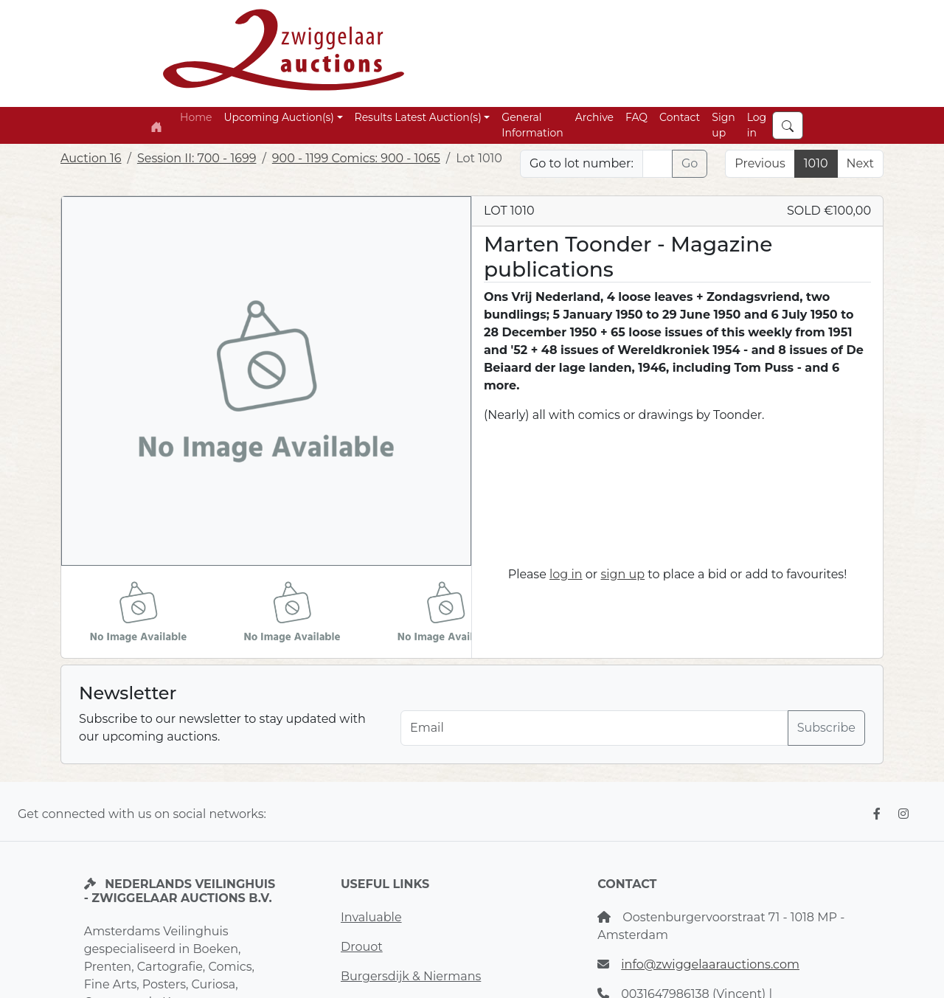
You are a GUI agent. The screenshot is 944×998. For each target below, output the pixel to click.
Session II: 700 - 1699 (197, 158)
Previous (760, 163)
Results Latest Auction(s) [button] (418, 117)
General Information (532, 125)
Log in (757, 125)
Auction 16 (91, 158)
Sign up (723, 125)
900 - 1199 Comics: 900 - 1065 (356, 158)
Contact (679, 117)
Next (860, 163)
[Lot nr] (657, 164)
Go (689, 163)
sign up (622, 574)
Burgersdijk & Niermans (411, 976)
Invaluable (371, 917)
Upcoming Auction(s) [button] (278, 117)
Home (196, 117)
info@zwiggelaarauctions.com (710, 964)
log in (566, 574)
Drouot (362, 947)
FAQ (636, 117)
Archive (594, 117)
